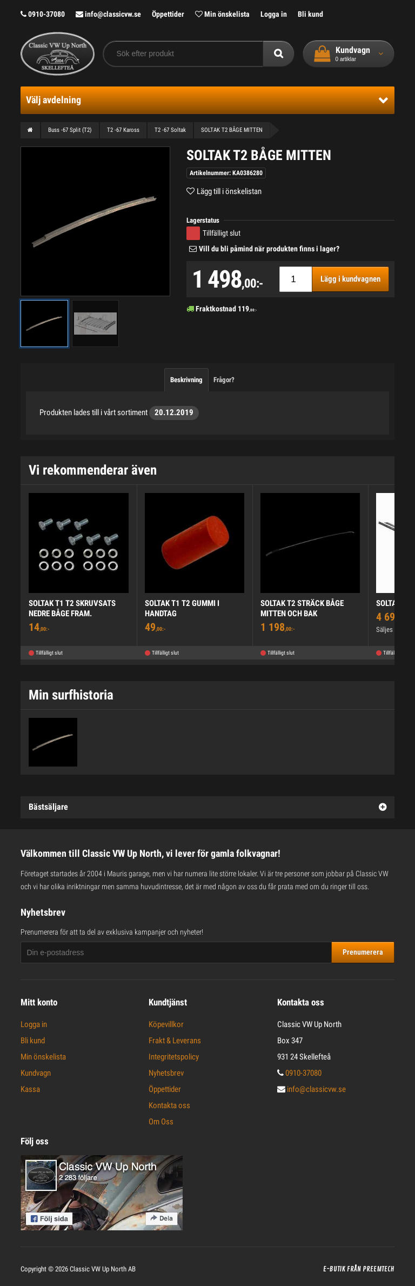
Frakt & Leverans (175, 1040)
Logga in (273, 14)
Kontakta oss (169, 1105)
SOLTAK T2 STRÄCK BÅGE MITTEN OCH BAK (302, 608)
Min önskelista (222, 14)
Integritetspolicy (174, 1057)
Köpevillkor (166, 1024)
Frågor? (224, 380)
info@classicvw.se (108, 14)
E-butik (334, 1269)
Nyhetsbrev (166, 1073)
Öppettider (168, 14)
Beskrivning (186, 380)
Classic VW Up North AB (103, 1269)
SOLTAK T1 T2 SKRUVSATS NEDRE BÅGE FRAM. (72, 608)
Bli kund (310, 14)
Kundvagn (36, 1073)
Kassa (30, 1089)
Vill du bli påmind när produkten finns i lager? (269, 248)
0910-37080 (43, 14)
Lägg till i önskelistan (229, 191)
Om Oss (161, 1122)
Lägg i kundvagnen (350, 279)
